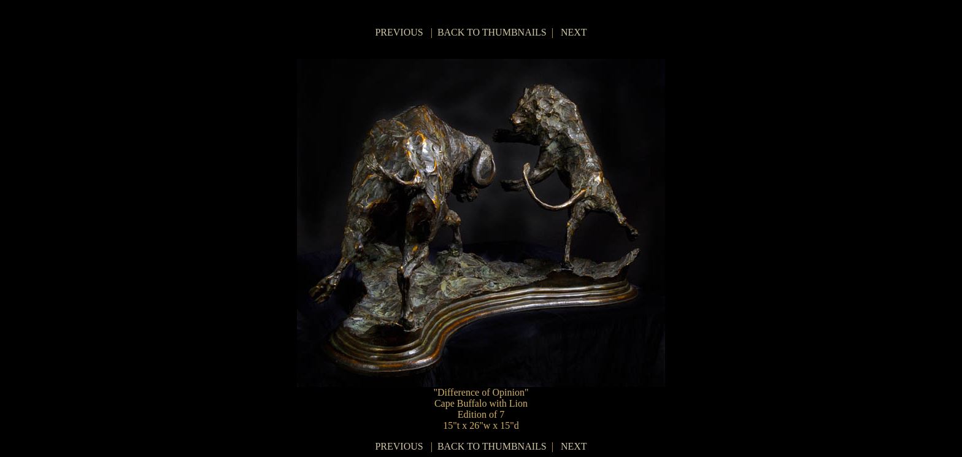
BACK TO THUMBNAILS (492, 32)
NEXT (574, 32)
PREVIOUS (399, 32)
